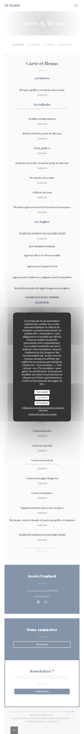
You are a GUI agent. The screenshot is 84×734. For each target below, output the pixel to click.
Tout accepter (42, 392)
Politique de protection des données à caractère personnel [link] (43, 409)
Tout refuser (42, 397)
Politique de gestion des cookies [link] (43, 414)
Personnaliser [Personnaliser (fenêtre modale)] (42, 403)
